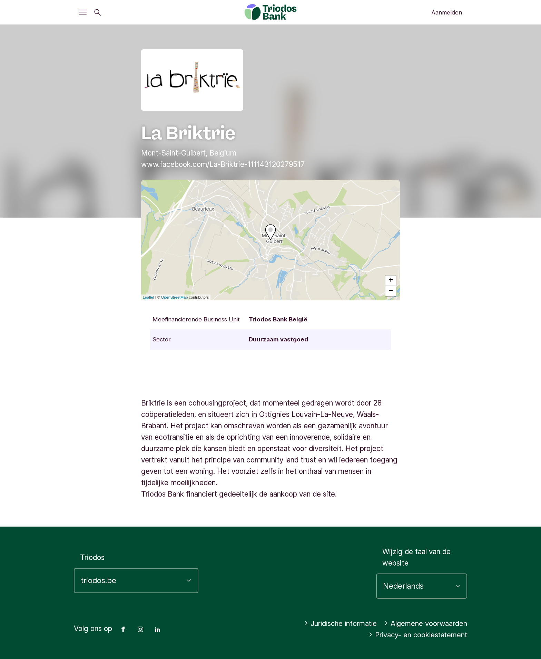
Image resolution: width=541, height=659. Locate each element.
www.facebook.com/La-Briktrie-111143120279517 (223, 164)
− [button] (390, 291)
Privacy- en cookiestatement (416, 634)
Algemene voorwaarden (425, 623)
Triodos (92, 557)
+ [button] (390, 281)
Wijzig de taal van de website (416, 557)
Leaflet (148, 297)
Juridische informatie (338, 623)
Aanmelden (446, 12)
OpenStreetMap (174, 297)
